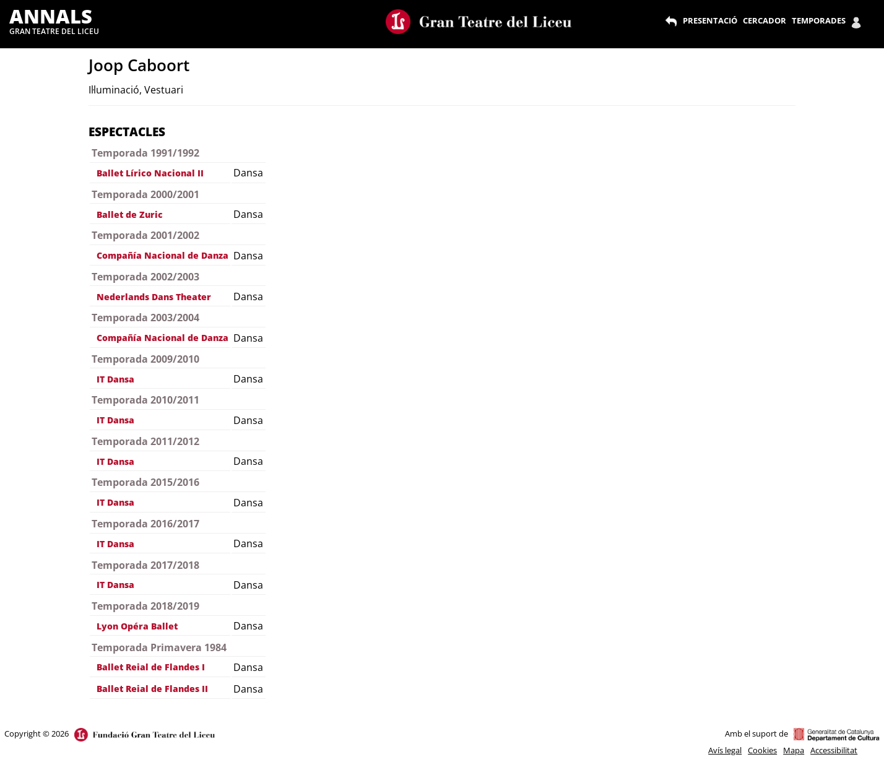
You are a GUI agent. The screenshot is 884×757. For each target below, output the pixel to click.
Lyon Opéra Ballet (137, 626)
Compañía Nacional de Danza (162, 255)
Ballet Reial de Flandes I (151, 667)
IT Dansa (115, 379)
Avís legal (725, 750)
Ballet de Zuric (130, 214)
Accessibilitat (833, 750)
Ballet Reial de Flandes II (152, 688)
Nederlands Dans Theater (154, 297)
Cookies (762, 750)
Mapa (793, 750)
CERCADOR (764, 20)
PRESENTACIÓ (710, 20)
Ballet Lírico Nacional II (150, 173)
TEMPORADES (819, 20)
